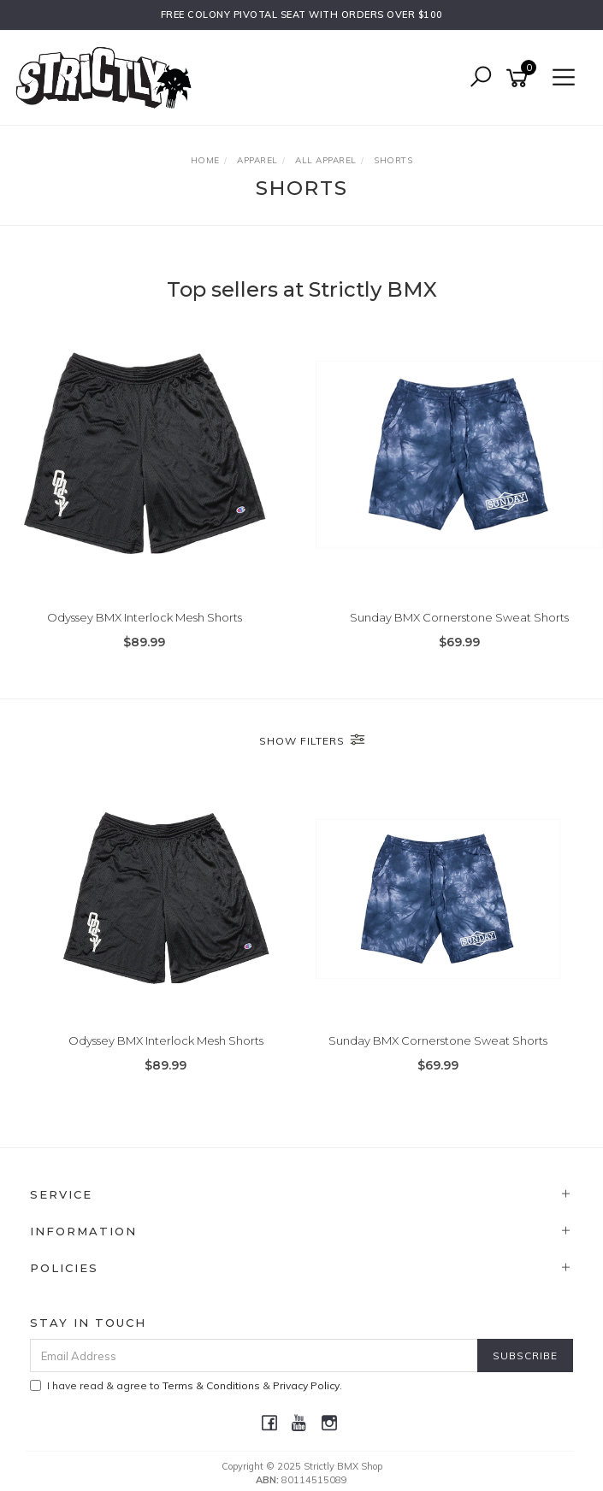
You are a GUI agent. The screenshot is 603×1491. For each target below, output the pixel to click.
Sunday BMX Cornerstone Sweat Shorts (459, 617)
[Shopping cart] (520, 78)
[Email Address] (254, 1355)
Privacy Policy (306, 1385)
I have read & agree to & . (186, 1385)
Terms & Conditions (211, 1385)
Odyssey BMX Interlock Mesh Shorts (144, 617)
